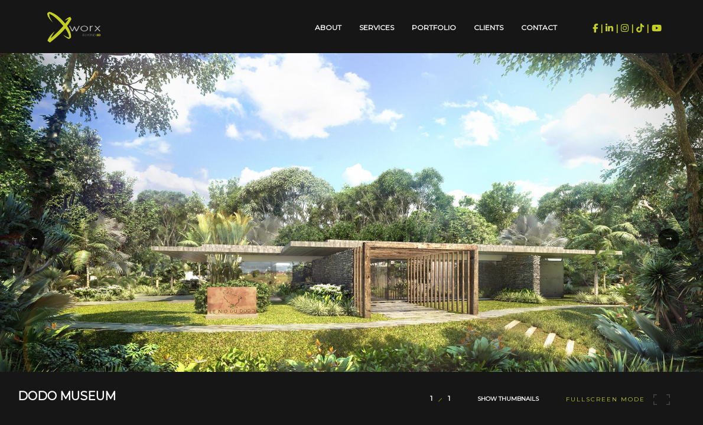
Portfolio (434, 27)
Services (376, 27)
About (328, 27)
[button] (34, 239)
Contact (539, 27)
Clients (488, 27)
